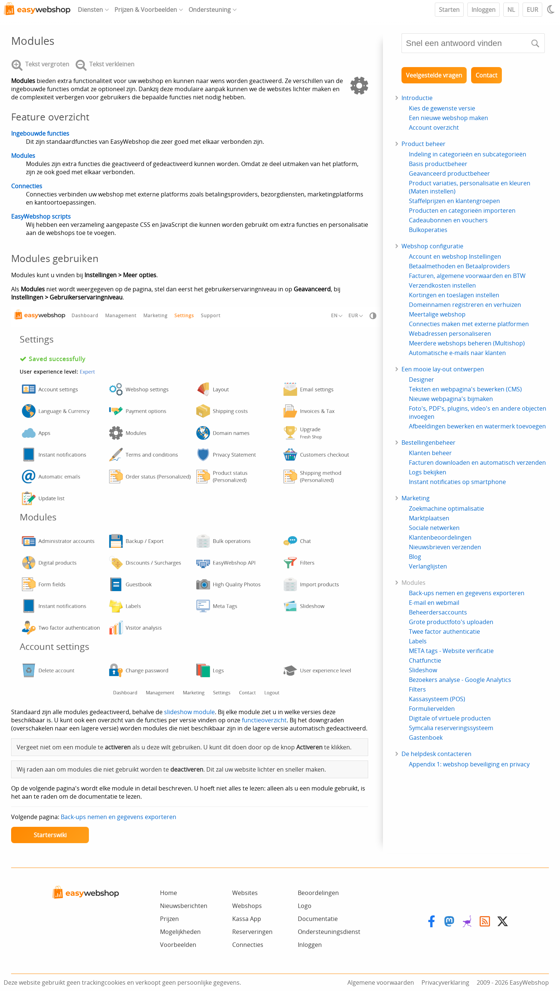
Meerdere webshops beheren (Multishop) (467, 343)
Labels (418, 641)
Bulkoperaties (428, 230)
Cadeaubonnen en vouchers (448, 220)
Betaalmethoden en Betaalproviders (459, 266)
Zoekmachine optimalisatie (446, 508)
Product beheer (423, 144)
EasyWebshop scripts (41, 216)
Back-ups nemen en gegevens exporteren (118, 817)
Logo (304, 906)
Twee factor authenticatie (444, 631)
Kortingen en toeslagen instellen (454, 295)
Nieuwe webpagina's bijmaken (451, 399)
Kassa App (246, 919)
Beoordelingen (318, 893)
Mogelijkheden (180, 932)
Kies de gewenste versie (442, 108)
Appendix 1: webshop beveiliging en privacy (469, 764)
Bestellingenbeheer (428, 442)
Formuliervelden (432, 709)
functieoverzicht (264, 720)
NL (511, 10)
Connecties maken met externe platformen (469, 324)
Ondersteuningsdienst (329, 932)
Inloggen (483, 10)
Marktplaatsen (429, 518)
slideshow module (189, 712)
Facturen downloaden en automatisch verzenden (477, 462)
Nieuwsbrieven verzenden (445, 547)
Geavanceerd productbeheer (449, 173)
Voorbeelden (178, 945)
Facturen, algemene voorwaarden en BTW (467, 276)
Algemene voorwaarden (380, 982)
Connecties (26, 186)
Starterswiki (50, 835)
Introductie (417, 98)
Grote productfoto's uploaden (451, 622)
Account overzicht (434, 127)
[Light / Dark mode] (552, 9)
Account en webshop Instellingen (455, 256)
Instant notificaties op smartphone (457, 482)
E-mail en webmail (434, 603)
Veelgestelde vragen (434, 75)
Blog (415, 557)
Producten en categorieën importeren (462, 210)
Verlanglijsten (428, 566)
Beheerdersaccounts (438, 612)
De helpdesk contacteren (436, 754)
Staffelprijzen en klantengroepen (454, 201)
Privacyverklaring (445, 982)
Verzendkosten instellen (442, 285)
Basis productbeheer (438, 164)
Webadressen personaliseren (450, 333)
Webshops (247, 906)
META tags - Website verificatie (451, 651)
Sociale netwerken (434, 528)
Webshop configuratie (432, 246)
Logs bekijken (427, 472)
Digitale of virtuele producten (450, 718)
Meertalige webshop (437, 314)
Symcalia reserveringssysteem (451, 728)
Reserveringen (252, 932)
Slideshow (423, 670)
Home (168, 893)
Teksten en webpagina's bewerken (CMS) (465, 389)
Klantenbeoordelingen (440, 537)
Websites (245, 893)
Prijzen (169, 919)
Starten (449, 10)
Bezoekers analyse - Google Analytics (460, 680)
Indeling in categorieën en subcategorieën (467, 154)
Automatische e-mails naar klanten (457, 353)
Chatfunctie (425, 660)
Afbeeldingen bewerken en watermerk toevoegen (477, 426)
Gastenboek (426, 737)
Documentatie (318, 919)
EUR (532, 10)
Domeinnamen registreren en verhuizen (465, 305)
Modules (23, 156)
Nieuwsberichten (183, 906)
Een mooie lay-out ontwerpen (442, 369)
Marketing (415, 498)
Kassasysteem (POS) (437, 699)
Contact (486, 75)
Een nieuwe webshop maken (448, 118)
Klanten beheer (430, 453)
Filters (417, 689)
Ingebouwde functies (40, 133)
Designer (421, 379)
